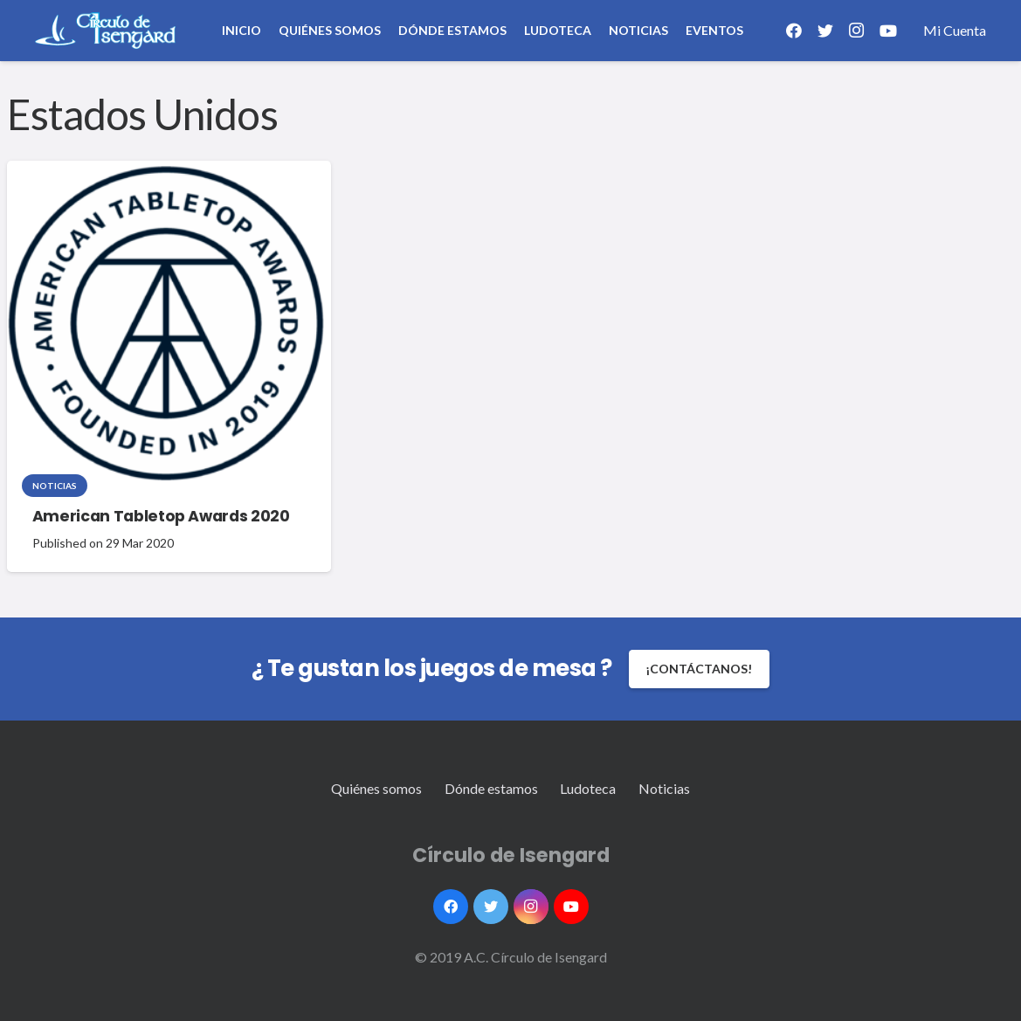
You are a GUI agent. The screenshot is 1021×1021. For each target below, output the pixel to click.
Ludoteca (588, 788)
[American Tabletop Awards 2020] (166, 323)
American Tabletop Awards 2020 (161, 516)
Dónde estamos (491, 788)
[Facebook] (794, 30)
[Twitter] (825, 30)
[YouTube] (888, 30)
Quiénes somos (376, 788)
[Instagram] (857, 30)
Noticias (54, 485)
